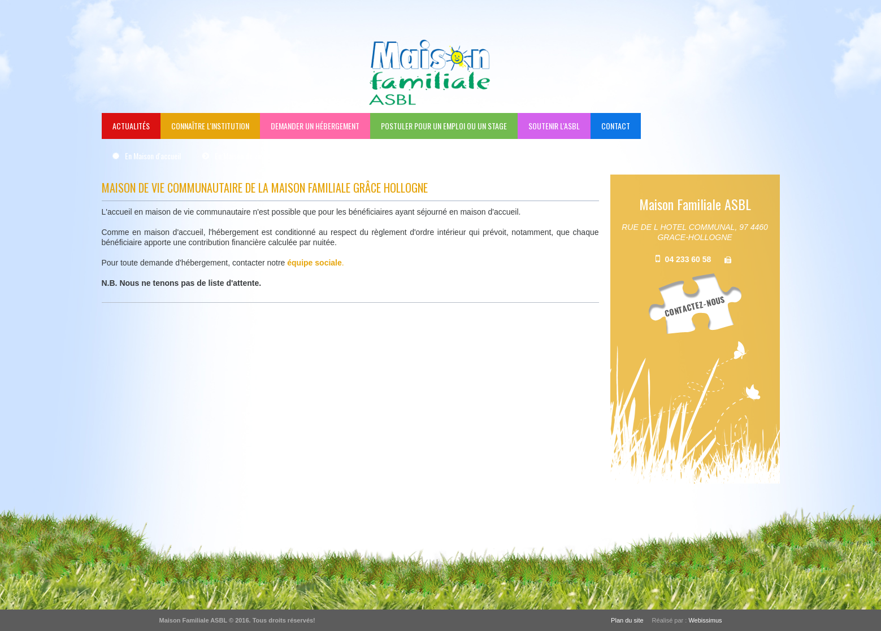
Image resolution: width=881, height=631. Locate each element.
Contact (615, 126)
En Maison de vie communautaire (262, 156)
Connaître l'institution (210, 126)
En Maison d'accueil (153, 156)
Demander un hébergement (315, 126)
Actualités (131, 126)
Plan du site (627, 620)
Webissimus (705, 620)
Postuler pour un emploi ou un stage (444, 126)
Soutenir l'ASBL (554, 126)
